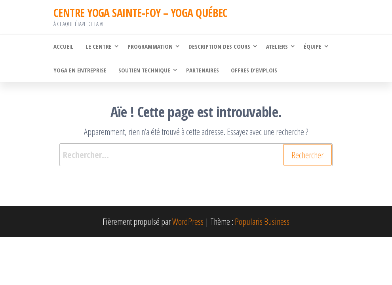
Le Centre (99, 46)
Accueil (63, 46)
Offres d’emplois (254, 70)
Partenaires (202, 70)
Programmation (150, 46)
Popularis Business (262, 221)
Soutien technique (144, 70)
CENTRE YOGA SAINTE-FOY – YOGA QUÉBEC (140, 12)
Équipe (313, 46)
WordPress (188, 221)
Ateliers (277, 46)
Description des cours (219, 46)
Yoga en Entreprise (80, 70)
